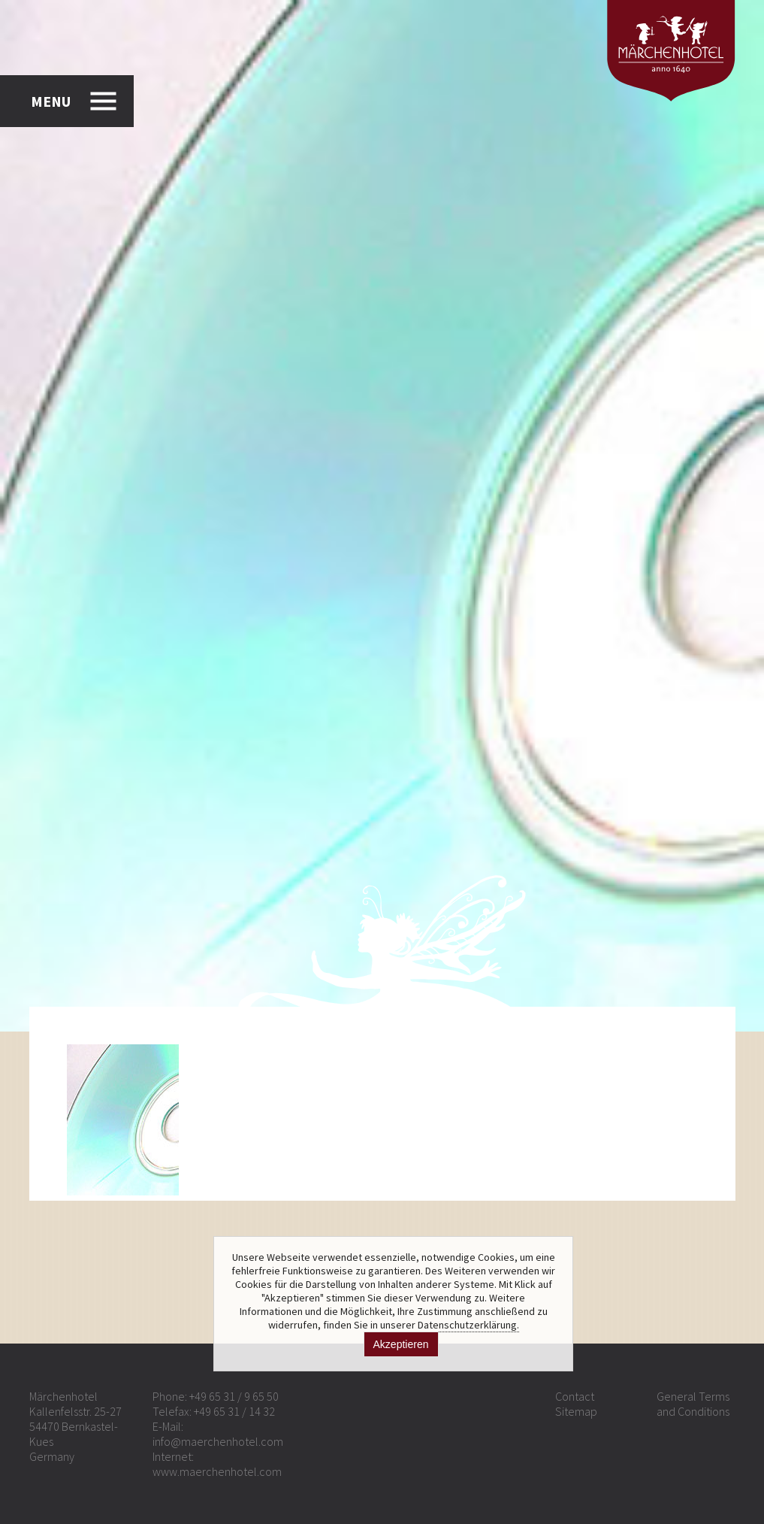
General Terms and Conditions (693, 1404)
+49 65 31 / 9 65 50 (234, 1396)
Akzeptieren (401, 1344)
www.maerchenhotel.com (217, 1471)
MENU (51, 101)
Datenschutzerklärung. (468, 1325)
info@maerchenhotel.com (217, 1441)
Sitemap (576, 1411)
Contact (574, 1396)
